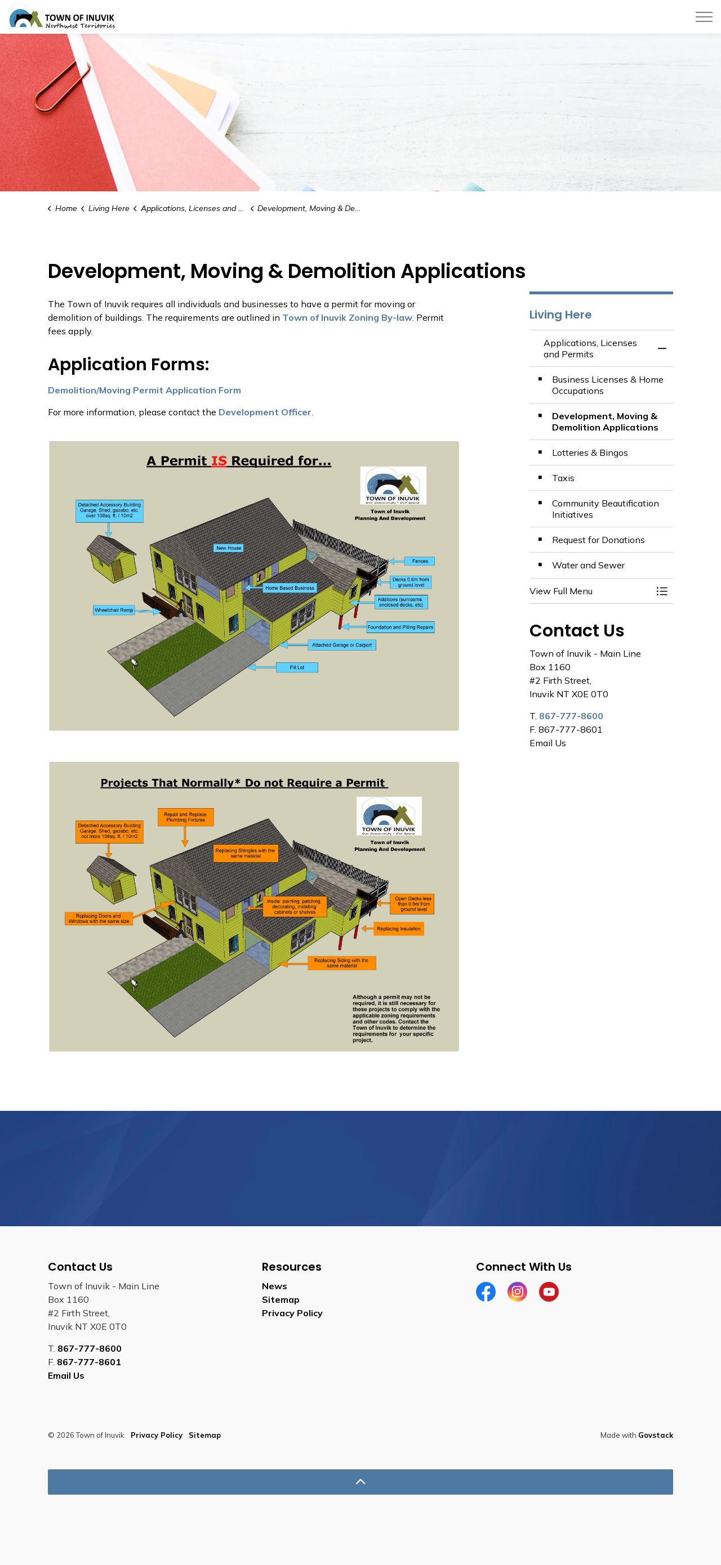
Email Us (66, 1375)
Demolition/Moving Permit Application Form (144, 390)
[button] (590, 591)
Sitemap (281, 1299)
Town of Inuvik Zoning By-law (347, 317)
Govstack (655, 1435)
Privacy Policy (292, 1313)
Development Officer (265, 412)
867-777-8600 (571, 715)
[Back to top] (360, 1482)
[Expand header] (704, 17)
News (274, 1286)
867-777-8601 (89, 1361)
